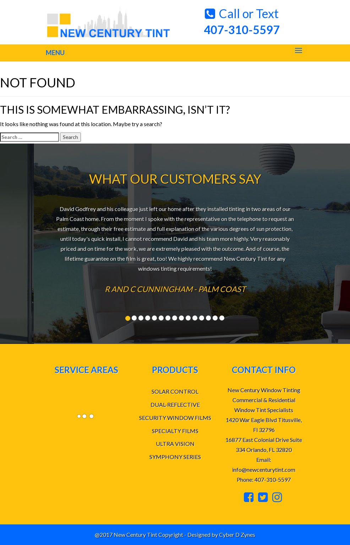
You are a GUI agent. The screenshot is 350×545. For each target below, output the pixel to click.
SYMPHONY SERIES (175, 456)
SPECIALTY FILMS (175, 430)
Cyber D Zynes (237, 534)
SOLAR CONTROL (175, 391)
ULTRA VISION (175, 443)
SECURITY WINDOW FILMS (175, 417)
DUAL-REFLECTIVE (175, 404)
